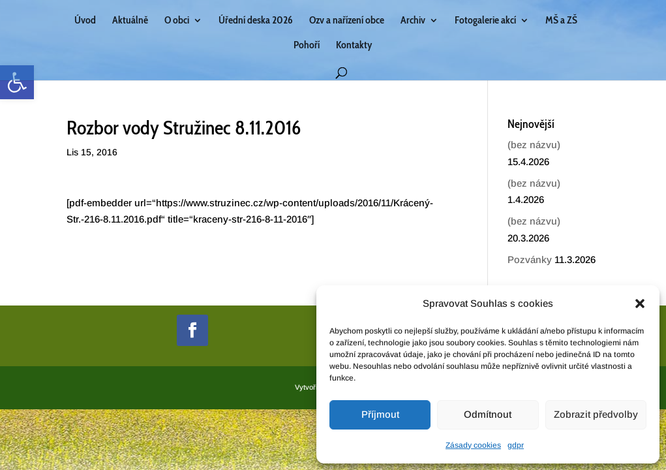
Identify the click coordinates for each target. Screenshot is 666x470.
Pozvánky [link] (529, 259)
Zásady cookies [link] (473, 445)
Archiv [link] (413, 21)
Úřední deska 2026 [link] (256, 21)
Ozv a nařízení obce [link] (346, 21)
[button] (639, 303)
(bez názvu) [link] (533, 144)
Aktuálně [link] (130, 21)
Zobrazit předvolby (596, 414)
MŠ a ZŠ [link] (561, 21)
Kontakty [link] (354, 45)
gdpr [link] (515, 445)
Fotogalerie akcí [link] (485, 21)
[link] (17, 82)
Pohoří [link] (307, 45)
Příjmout (380, 414)
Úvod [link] (85, 21)
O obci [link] (176, 21)
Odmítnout (487, 414)
